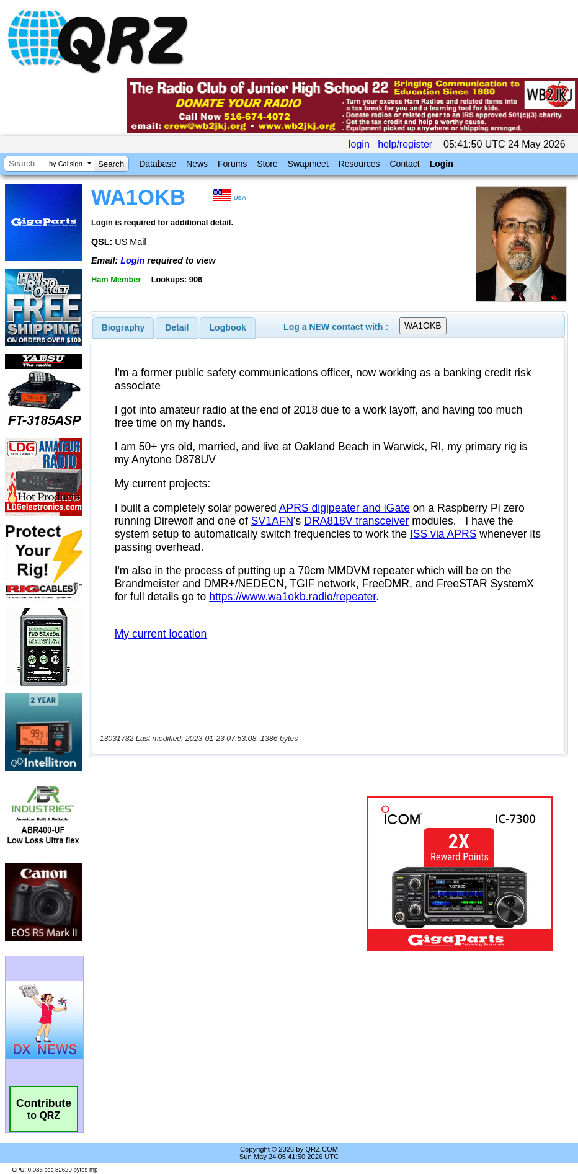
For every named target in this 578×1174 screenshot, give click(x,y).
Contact (404, 164)
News (197, 164)
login (359, 144)
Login (441, 164)
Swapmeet (308, 164)
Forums (232, 164)
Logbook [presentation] (228, 327)
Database (157, 164)
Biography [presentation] (123, 327)
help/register (405, 144)
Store (267, 164)
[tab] (123, 327)
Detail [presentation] (177, 327)
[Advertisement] (230, 874)
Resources (359, 164)
